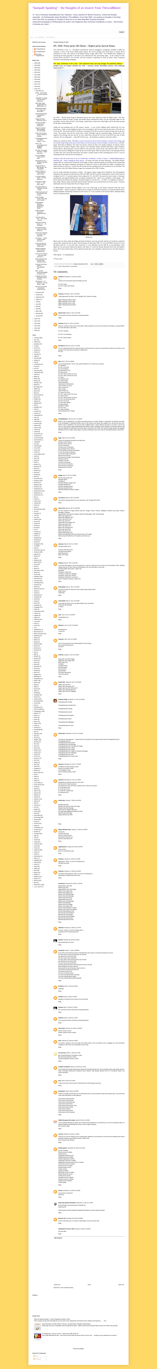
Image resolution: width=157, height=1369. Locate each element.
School (36, 756)
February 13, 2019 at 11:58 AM (73, 1028)
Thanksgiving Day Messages (66, 715)
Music (35, 672)
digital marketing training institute (67, 305)
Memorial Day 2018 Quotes (65, 918)
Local (35, 621)
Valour (35, 858)
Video (35, 866)
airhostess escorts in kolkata (65, 1179)
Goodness (36, 552)
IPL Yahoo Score (62, 372)
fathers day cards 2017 (64, 521)
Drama (36, 472)
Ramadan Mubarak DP (64, 484)
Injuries (36, 572)
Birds (35, 391)
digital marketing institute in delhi (67, 300)
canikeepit (61, 988)
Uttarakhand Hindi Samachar (66, 384)
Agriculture (37, 344)
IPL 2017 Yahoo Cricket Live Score (67, 374)
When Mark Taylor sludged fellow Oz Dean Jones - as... (41, 105)
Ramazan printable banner (65, 488)
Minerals (36, 656)
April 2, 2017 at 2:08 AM (67, 361)
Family (35, 499)
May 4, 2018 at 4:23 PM (70, 996)
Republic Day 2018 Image (65, 813)
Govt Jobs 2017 (62, 669)
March (37, 311)
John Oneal (61, 1028)
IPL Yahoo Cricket (63, 380)
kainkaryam (37, 595)
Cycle (35, 456)
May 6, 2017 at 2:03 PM (68, 438)
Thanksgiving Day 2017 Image (66, 749)
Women (36, 880)
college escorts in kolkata (65, 1180)
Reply (59, 288)
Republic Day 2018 (63, 804)
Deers (35, 460)
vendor (36, 864)
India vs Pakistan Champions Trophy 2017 (69, 579)
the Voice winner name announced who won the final (72, 954)
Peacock (36, 697)
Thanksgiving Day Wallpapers (66, 722)
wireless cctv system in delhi (65, 768)
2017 (35, 84)
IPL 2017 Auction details (64, 337)
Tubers (36, 852)
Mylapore (36, 674)
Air (34, 346)
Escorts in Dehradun (63, 445)
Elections (36, 482)
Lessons (36, 613)
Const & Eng (37, 438)
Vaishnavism (37, 856)
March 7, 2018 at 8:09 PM (72, 950)
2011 (35, 325)
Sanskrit (36, 754)
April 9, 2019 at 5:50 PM (72, 1091)
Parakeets (36, 695)
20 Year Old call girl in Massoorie (67, 454)
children (36, 425)
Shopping (36, 768)
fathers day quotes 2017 (64, 524)
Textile (35, 825)
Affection (36, 342)
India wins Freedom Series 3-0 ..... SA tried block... (40, 224)
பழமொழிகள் (37, 886)
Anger (35, 356)
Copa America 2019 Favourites (66, 1112)
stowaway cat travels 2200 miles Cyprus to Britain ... (41, 277)
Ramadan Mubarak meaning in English (68, 489)
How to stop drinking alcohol (65, 645)
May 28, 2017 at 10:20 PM (73, 508)
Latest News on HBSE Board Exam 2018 (69, 875)
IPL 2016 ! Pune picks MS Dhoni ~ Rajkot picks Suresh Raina (84, 46)
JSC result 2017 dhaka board (66, 784)
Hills (35, 558)
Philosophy (37, 707)
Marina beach (37, 631)
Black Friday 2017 (63, 662)
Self (35, 764)
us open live (61, 631)
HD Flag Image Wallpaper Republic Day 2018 (70, 811)
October (38, 294)
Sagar (60, 438)
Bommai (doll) (37, 395)
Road (35, 746)
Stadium (36, 795)
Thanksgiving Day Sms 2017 (66, 725)
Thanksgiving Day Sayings (65, 708)
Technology (37, 817)
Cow (35, 444)
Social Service (38, 784)
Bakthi (35, 376)
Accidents (36, 337)
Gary (59, 1080)
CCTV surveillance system (114, 1071)
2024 (35, 67)
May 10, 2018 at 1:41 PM (70, 1018)
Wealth (36, 874)
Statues (36, 801)
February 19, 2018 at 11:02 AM (74, 883)
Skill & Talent (37, 772)
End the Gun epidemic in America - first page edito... (41, 234)
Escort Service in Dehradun (65, 464)
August (38, 299)
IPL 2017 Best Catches (64, 402)
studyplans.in (61, 1044)
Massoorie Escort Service (65, 467)
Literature (36, 619)
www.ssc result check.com (65, 838)
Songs (35, 786)
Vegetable (36, 860)
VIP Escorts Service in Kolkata (66, 1164)
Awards (36, 374)
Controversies (37, 440)
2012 (35, 323)
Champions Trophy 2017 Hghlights (67, 574)
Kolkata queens (62, 1148)
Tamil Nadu (37, 815)
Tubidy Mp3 (61, 592)
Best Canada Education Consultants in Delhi (70, 1055)
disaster (36, 464)
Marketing (36, 635)
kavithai (36, 599)
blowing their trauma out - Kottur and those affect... (40, 110)
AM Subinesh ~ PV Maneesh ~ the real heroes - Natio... (41, 283)
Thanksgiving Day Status (65, 718)
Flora (35, 517)
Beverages (37, 387)
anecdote (36, 354)
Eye (35, 497)
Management (37, 629)
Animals (36, 358)
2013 (35, 321)
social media (37, 782)
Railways (36, 733)
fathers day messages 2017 (65, 527)
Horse (35, 564)
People (36, 699)
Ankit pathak (61, 587)
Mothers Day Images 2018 (65, 891)
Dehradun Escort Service (65, 442)
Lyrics (35, 625)
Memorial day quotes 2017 (65, 478)
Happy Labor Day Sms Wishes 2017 (68, 688)
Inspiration (36, 576)
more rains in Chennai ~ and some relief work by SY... (41, 255)
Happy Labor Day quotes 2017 (66, 686)
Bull (35, 405)
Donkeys (36, 470)
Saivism (36, 752)
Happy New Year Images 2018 (66, 660)
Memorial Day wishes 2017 (65, 532)
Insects (36, 574)
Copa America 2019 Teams (65, 1103)
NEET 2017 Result (63, 555)
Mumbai (36, 670)
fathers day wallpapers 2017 (65, 517)
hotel (35, 566)
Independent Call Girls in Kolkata (67, 1160)
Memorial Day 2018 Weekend (66, 913)
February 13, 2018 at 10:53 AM (72, 871)
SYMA (35, 811)
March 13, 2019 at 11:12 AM (78, 1066)
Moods (36, 660)
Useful (35, 854)
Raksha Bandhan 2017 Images (66, 411)
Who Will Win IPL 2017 (64, 370)
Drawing (36, 474)
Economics (37, 478)
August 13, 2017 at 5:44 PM (71, 655)
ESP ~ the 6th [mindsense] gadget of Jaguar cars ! (41, 272)
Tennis (35, 821)
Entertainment (37, 491)
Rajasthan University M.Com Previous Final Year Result (73, 999)
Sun (35, 807)
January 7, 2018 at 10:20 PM (73, 800)
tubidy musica (62, 591)
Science (36, 758)
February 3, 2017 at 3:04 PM (71, 294)
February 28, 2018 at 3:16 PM (71, 940)
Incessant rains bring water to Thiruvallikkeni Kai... (41, 266)
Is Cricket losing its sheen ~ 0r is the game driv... (40, 178)
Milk (35, 654)
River (35, 744)
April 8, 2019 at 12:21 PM (68, 1080)
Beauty (36, 380)
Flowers (36, 519)
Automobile (37, 372)
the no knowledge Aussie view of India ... (40, 157)
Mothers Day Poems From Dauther (67, 909)
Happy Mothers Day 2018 (65, 886)
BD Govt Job (62, 1218)
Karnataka (36, 597)
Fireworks (36, 513)
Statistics (36, 799)
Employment (37, 488)
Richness (36, 742)
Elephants (36, 484)
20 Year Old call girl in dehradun (66, 452)
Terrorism (36, 823)
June (37, 304)
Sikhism (36, 770)
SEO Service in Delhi (63, 1126)
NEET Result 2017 (63, 553)
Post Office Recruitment (64, 672)
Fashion (36, 501)
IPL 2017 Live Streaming (64, 334)
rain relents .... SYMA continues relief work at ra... (41, 239)
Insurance (36, 580)
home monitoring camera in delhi (67, 772)
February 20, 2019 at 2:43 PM (70, 1040)
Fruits (35, 527)
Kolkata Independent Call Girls (66, 1159)
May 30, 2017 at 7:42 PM (70, 544)
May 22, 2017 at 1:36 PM (69, 475)
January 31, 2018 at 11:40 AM (72, 859)
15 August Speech (63, 404)
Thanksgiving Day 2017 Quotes (66, 742)
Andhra (36, 352)
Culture (36, 452)
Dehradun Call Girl (63, 459)
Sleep (35, 776)
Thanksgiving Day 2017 (64, 741)
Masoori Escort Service (64, 455)
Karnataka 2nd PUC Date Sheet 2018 (68, 932)
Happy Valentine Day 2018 (65, 814)
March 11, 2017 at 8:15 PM (71, 323)
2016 (35, 86)
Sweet (35, 809)
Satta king (61, 1194)
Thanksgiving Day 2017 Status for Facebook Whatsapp (73, 751)
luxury (35, 623)
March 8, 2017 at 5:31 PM (73, 313)
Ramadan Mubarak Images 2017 (67, 483)
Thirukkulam (37, 827)
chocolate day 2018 (63, 833)
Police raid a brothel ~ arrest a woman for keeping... (41, 135)
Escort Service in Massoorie (65, 465)
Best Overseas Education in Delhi (67, 1057)
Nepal (35, 684)
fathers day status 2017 (64, 529)
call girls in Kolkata (63, 1170)
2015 (35, 88)
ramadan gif (61, 481)
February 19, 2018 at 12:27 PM (72, 927)
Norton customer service (64, 1031)
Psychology (37, 729)
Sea (35, 760)
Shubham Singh (62, 699)
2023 (35, 70)
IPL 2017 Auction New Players (66, 286)
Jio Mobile (61, 664)
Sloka (35, 778)
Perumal (36, 703)
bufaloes (36, 401)
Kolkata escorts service (64, 1175)
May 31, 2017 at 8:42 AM (70, 563)
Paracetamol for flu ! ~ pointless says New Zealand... (41, 162)
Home (31, 37)
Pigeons (36, 713)
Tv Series (60, 606)
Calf (35, 409)
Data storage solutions (98, 1071)
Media (35, 642)
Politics (36, 723)
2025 (35, 65)
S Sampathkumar (40, 49)
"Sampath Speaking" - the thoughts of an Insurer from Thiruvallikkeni (76, 8)
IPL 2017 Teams (62, 284)
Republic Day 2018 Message (66, 808)
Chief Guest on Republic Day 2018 (67, 809)
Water (35, 872)
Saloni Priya (61, 508)
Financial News (65, 266)
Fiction (35, 505)
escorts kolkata (62, 1182)
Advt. (35, 340)
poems (36, 719)
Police (35, 721)
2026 (35, 63)
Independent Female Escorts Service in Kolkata (71, 1162)
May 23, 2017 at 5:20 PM (72, 497)
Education (36, 480)
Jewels (36, 593)
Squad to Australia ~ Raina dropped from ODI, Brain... (40, 129)
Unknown (61, 276)
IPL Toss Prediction (63, 369)
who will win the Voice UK (65, 971)
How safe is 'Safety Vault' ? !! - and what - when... (40, 183)
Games (36, 535)
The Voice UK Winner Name (65, 973)
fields (35, 507)
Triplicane (36, 850)
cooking (36, 442)
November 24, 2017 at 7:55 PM (72, 764)
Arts (35, 368)
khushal (60, 940)
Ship (35, 766)
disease (36, 466)
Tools (35, 837)
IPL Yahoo (61, 377)
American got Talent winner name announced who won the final (75, 964)
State (35, 797)
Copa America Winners (64, 1108)
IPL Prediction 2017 (63, 379)
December (39, 90)
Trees (35, 848)
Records (36, 737)
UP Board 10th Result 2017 (65, 550)
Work (35, 882)
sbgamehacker (62, 846)
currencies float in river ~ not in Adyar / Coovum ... (41, 219)
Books (35, 397)
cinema (36, 427)
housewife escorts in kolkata (65, 1177)
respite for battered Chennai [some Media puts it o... (40, 250)
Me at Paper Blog (50, 37)
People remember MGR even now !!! (41, 119)
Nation (35, 680)
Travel (35, 846)
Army (35, 366)
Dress (35, 476)
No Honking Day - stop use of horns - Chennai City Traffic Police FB (60, 1333)
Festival (36, 503)
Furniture (36, 531)
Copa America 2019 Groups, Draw (67, 1105)
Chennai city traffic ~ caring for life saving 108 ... (40, 124)
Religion (36, 739)
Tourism (36, 839)
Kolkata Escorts (62, 1154)
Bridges (36, 399)
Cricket (59, 266)
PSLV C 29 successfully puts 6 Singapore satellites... (41, 146)
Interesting (74, 266)
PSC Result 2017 (62, 785)
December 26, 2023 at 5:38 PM (74, 1218)
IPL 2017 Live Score (63, 367)
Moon (35, 662)
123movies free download (65, 605)
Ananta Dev (61, 950)
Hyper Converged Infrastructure (66, 1071)
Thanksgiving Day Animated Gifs (67, 705)
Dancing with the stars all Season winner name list (71, 968)
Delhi (35, 462)
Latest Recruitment (63, 674)
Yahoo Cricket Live (63, 387)
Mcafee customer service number (67, 1032)
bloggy (60, 475)
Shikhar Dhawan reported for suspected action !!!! (40, 213)
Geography (37, 544)
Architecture (37, 364)
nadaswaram (37, 678)
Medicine (36, 644)
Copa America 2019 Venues (65, 1107)
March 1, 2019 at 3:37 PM (73, 1053)
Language (36, 607)
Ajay (59, 361)
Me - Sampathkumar (39, 37)
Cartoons (36, 413)
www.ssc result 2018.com (65, 835)
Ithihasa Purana (38, 588)
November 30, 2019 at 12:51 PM (76, 1148)
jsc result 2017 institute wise (65, 790)
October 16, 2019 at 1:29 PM (71, 1134)
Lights (35, 617)
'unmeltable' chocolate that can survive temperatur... (41, 99)
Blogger (82, 1348)
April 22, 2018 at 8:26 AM (71, 986)
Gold (35, 548)
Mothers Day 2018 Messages (66, 894)
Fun (35, 529)
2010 (35, 328)
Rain (35, 735)
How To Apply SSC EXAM (93, 500)
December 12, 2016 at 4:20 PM (72, 276)
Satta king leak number (64, 1210)
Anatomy (36, 350)
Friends (36, 525)
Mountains (36, 666)
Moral (35, 664)
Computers (37, 435)
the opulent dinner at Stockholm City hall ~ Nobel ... (41, 188)
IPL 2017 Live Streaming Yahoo (66, 399)
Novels (36, 689)
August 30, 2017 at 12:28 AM (73, 682)
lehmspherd (61, 1091)
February (38, 313)
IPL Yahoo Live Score (64, 392)
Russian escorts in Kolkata (65, 1165)
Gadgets (36, 533)
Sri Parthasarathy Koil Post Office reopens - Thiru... (41, 140)
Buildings (36, 403)
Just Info (60, 1134)
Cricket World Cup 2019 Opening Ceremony (89, 1083)
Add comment (58, 1238)
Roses (35, 748)
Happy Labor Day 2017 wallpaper (67, 691)
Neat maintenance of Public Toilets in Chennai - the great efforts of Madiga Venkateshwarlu (66, 1324)
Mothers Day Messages (64, 902)
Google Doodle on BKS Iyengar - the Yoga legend (40, 167)
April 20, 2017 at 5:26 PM (75, 419)
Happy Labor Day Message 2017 (67, 689)
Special (36, 789)
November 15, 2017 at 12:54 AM (74, 733)
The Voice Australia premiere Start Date (68, 974)
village (35, 868)
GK (71, 266)
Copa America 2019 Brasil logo (66, 1102)
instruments (37, 578)
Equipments (37, 493)
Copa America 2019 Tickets (65, 1110)
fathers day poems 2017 (64, 531)
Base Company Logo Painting (66, 1140)
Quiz (35, 731)
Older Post (121, 1284)
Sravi (59, 1040)
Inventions (36, 584)
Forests (36, 523)
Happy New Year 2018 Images (66, 659)
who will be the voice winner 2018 (67, 956)
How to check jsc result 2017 (89, 785)
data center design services (117, 1069)
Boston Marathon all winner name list (68, 966)
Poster (35, 725)
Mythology (36, 676)
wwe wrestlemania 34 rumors (66, 942)
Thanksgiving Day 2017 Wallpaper (67, 753)
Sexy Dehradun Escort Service (66, 449)
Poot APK (60, 646)
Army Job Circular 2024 (93, 1221)
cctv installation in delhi (64, 770)
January (38, 316)
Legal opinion (37, 611)
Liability (36, 615)
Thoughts (36, 833)
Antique (36, 360)
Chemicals (37, 421)
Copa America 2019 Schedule (66, 1098)
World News (37, 884)
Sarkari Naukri (62, 670)
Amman (36, 348)
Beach (35, 378)
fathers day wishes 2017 (64, 526)
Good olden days (38, 550)
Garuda (36, 542)
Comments (37, 1359)
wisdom (36, 878)
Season (36, 762)
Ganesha (36, 540)
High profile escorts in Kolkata (66, 1172)
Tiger (35, 835)
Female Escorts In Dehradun (66, 447)
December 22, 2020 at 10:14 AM (71, 1190)
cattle (35, 419)
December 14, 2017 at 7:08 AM (72, 780)
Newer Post (57, 1284)
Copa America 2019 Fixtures (65, 1100)
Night (35, 686)
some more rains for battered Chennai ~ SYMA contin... (41, 245)
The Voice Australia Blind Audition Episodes (69, 978)
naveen (60, 1190)
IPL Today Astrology (63, 409)
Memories (36, 650)
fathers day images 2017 (64, 516)
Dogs (35, 468)
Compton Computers (64, 1066)
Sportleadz (61, 570)
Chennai (36, 423)
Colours (36, 429)
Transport (36, 844)
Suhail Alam (61, 682)
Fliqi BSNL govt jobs (63, 863)
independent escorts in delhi (66, 1229)
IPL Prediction (62, 365)
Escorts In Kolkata (63, 1150)
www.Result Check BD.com (65, 837)
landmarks (36, 605)
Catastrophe (37, 415)
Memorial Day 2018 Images (65, 914)
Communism (37, 433)
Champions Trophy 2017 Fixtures (67, 575)
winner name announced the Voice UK (68, 969)
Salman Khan (62, 313)
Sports (35, 791)
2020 (35, 77)
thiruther (36, 831)
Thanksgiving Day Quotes (65, 712)
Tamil (35, 813)
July (37, 301)
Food (35, 521)
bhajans (36, 389)
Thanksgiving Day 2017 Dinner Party (68, 756)
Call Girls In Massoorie (64, 462)
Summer (36, 805)
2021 (35, 74)
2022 (35, 72)
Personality (37, 701)
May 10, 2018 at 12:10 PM (70, 1007)
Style (35, 803)
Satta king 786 (62, 1207)
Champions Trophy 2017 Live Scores (68, 577)
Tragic (35, 842)
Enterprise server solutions (83, 1071)
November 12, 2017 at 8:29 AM (76, 699)
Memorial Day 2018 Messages (66, 916)
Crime (35, 448)
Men (35, 652)
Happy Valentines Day (64, 829)
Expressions (37, 495)
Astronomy (37, 370)
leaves (35, 609)
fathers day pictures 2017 (65, 519)
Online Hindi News (63, 382)
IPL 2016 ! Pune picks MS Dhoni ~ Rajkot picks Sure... (41, 152)
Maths (35, 640)
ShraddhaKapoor (63, 419)
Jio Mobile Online (62, 665)
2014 (35, 318)
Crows (35, 450)
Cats (35, 417)
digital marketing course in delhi (66, 301)
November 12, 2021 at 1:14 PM (84, 1202)
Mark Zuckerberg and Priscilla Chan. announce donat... (41, 260)
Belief (35, 384)
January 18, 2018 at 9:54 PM (75, 846)
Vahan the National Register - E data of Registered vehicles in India (52, 1319)
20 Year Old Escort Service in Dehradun (69, 450)
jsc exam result (79, 782)
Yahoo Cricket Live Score (65, 385)
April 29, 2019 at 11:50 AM (83, 1120)
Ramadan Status (62, 479)
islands (36, 586)
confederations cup (63, 617)
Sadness (36, 750)
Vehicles (36, 862)
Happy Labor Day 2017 (64, 684)
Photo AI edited (38, 709)
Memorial (36, 648)
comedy (36, 431)
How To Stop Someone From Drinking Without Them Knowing (74, 643)
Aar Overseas (62, 1053)
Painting (36, 693)
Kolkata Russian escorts (64, 1167)
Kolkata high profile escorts (65, 1174)
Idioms (35, 568)
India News (37, 570)
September (39, 297)
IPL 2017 (60, 351)
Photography (37, 711)
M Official (61, 986)
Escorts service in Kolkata (65, 1152)
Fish (35, 515)
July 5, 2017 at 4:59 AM (70, 639)
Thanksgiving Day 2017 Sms (66, 754)
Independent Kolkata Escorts (66, 1155)
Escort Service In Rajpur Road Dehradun (69, 457)
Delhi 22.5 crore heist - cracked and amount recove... (41, 288)
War (35, 870)
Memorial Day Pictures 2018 (65, 919)
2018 (35, 81)
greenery (36, 554)
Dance (35, 458)
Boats (35, 393)
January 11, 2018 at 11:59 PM (79, 829)
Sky (35, 774)
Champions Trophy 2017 (64, 572)
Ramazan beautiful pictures (65, 486)
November (39, 292)
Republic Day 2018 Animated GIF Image (69, 806)
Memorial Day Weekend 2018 (66, 911)
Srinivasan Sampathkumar (40, 55)
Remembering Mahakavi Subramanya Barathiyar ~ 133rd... (39, 205)
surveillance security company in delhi (68, 766)
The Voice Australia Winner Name (67, 976)
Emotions (36, 486)
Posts (36, 1356)
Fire (35, 511)
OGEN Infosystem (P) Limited (66, 1120)
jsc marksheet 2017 (63, 792)
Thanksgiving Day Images (65, 702)
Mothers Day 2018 (63, 887)
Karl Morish (61, 345)
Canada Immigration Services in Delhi (68, 1058)
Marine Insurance (38, 633)
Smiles (36, 780)
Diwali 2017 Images (63, 406)
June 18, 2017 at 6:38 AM (71, 625)
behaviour (36, 382)
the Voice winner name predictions (67, 958)
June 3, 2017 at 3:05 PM (68, 614)
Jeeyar (36, 591)
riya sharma (61, 497)
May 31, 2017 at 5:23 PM (72, 587)
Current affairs (38, 454)
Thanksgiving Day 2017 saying (66, 748)
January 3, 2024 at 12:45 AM (82, 1229)
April (37, 308)
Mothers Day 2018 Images (65, 904)
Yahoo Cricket (62, 389)
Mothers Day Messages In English (67, 908)
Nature (36, 682)
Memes (36, 646)
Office (35, 691)
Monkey (36, 658)
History (36, 562)
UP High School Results (64, 551)
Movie (35, 668)
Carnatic (36, 411)
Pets (35, 705)
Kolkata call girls (62, 1169)
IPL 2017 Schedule (63, 331)
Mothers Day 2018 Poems (65, 897)
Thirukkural (37, 829)
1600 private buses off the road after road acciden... (41, 193)
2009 (35, 330)
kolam (35, 603)
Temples (36, 819)
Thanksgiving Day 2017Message (67, 744)
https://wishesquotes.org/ (78, 426)
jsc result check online (64, 787)
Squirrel (36, 793)
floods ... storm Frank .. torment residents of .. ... (41, 94)
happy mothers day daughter (117, 428)
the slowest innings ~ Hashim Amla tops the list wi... (41, 229)
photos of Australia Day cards (66, 851)
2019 (35, 79)
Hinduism (36, 560)
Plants (35, 717)
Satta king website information (67, 1202)
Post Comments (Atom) (67, 1287)
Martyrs (36, 638)
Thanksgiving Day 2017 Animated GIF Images (70, 746)
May (37, 306)
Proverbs (36, 727)
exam (59, 614)
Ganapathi (36, 538)
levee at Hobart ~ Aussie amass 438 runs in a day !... (41, 199)
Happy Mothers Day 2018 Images (67, 889)
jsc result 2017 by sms (64, 789)
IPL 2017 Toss (62, 407)
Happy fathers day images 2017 (66, 522)
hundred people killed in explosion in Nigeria (41, 115)
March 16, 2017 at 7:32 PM (72, 345)
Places (36, 715)
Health (35, 556)
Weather (36, 876)
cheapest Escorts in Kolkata (65, 1157)
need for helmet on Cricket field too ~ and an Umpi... (40, 172)
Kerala (35, 601)
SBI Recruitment (62, 667)
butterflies (36, 407)
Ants (35, 362)
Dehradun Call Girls (63, 460)
